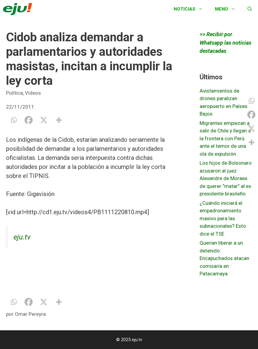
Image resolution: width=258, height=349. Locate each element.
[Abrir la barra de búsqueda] (249, 9)
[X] (44, 120)
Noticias (191, 9)
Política (14, 93)
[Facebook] (29, 120)
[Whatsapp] (13, 120)
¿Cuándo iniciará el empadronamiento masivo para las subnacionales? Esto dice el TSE (223, 218)
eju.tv (22, 237)
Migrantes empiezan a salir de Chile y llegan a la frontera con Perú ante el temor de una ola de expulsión (225, 138)
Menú (228, 9)
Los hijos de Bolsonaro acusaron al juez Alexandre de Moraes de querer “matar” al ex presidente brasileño (226, 178)
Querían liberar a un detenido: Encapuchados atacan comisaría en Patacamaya (224, 258)
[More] (59, 120)
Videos (33, 93)
